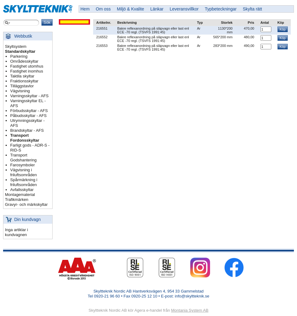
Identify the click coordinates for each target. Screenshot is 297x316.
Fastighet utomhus (26, 66)
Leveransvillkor (184, 8)
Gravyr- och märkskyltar (26, 204)
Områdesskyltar (24, 61)
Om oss (103, 8)
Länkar (157, 8)
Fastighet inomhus (26, 71)
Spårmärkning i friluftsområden (23, 182)
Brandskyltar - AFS (27, 130)
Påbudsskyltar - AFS (28, 115)
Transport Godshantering (23, 157)
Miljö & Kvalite (130, 8)
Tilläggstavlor (22, 86)
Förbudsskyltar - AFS (29, 110)
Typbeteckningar (221, 8)
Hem (85, 8)
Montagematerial (20, 194)
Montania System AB (190, 310)
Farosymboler (22, 165)
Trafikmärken (16, 199)
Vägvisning (20, 91)
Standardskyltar (20, 51)
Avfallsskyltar (22, 189)
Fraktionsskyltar (24, 81)
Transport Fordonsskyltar (24, 138)
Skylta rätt (252, 8)
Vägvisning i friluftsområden (23, 172)
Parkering (19, 56)
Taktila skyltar (22, 76)
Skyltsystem (15, 46)
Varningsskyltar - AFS (29, 96)
